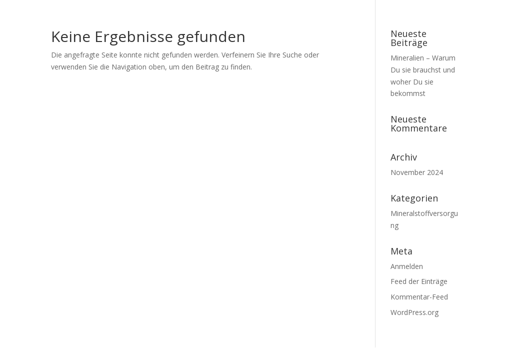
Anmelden (406, 266)
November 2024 (416, 172)
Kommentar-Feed (419, 297)
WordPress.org (414, 312)
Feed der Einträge (419, 281)
